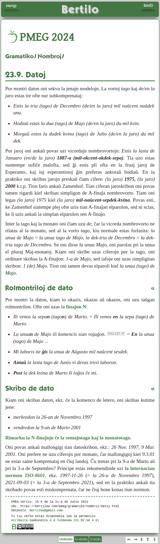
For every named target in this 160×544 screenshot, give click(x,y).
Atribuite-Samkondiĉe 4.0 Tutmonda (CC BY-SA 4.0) (55, 520)
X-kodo (95, 539)
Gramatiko (19, 56)
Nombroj (49, 56)
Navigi (11, 5)
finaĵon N (76, 306)
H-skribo (81, 539)
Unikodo (66, 539)
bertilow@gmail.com (46, 510)
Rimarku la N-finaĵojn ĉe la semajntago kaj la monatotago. (68, 437)
